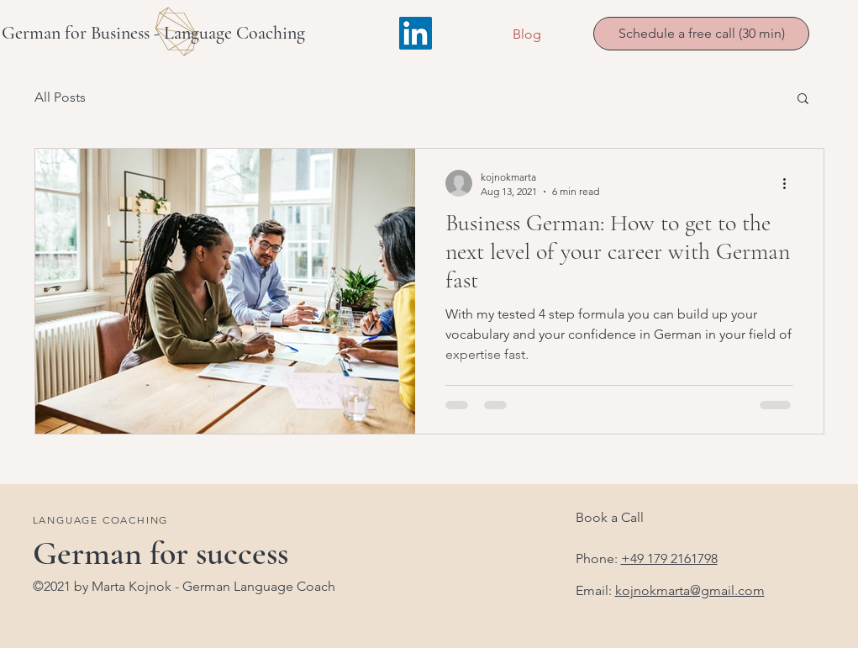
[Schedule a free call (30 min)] (701, 33)
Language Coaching (234, 33)
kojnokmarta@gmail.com (690, 590)
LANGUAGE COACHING (101, 520)
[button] (803, 99)
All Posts (60, 97)
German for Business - (83, 33)
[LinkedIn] (415, 33)
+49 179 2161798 (669, 558)
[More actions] (791, 183)
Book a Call (610, 517)
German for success (160, 553)
